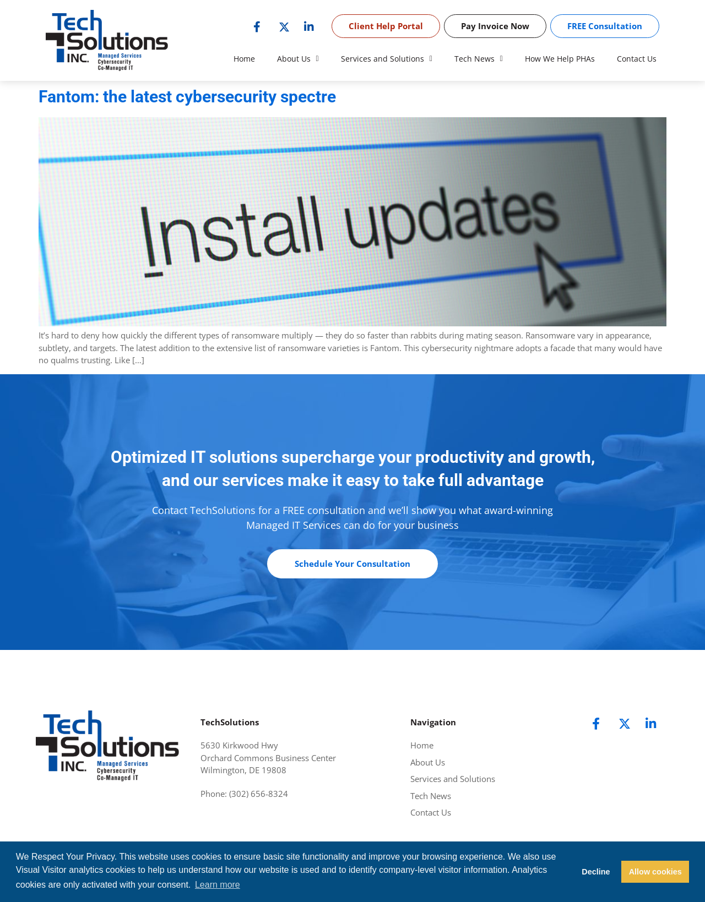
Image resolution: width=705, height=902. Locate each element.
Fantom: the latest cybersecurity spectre (187, 96)
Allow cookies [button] (655, 871)
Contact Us (637, 58)
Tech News (478, 58)
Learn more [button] (217, 884)
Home (244, 58)
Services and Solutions (386, 58)
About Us (298, 58)
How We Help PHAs (560, 58)
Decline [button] (596, 871)
